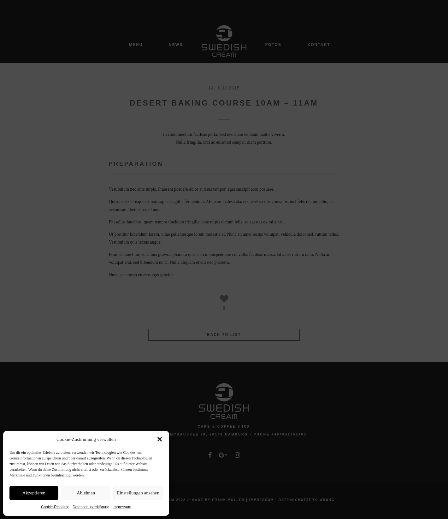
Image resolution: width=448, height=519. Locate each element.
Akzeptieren (33, 492)
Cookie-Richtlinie (55, 507)
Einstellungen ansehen (138, 492)
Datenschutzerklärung (91, 507)
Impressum (122, 507)
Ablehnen (86, 492)
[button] (159, 439)
